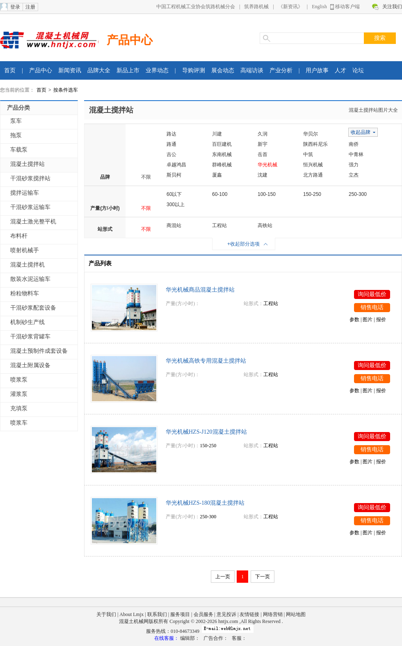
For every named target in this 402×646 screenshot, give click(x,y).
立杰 (354, 175)
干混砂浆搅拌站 (30, 178)
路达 (171, 134)
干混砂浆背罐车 (30, 336)
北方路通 (313, 175)
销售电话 (372, 307)
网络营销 (273, 614)
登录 (15, 7)
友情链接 (249, 614)
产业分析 (281, 70)
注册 (30, 7)
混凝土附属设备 (30, 365)
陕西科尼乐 (315, 144)
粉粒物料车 (24, 293)
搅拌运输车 (24, 193)
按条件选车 (65, 90)
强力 (354, 165)
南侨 (354, 144)
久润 (262, 134)
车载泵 (18, 150)
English (319, 6)
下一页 (262, 576)
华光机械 (267, 165)
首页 (10, 70)
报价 (381, 319)
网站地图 (296, 614)
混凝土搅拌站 (27, 164)
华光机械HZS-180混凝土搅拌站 (205, 503)
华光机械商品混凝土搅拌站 (200, 290)
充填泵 (18, 408)
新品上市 (127, 70)
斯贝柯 (174, 175)
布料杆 (18, 236)
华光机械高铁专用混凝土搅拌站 (206, 361)
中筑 (308, 154)
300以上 (176, 204)
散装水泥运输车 (30, 279)
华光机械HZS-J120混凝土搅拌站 (206, 432)
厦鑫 (217, 175)
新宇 (262, 144)
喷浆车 (18, 423)
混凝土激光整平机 (33, 221)
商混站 (174, 225)
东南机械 (222, 154)
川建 (217, 134)
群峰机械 (222, 165)
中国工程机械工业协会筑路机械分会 (195, 6)
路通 (171, 144)
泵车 (16, 121)
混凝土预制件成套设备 (39, 351)
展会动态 (222, 70)
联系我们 (157, 614)
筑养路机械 (256, 6)
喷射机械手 (24, 250)
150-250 (312, 194)
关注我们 (392, 6)
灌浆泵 (18, 394)
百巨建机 (222, 144)
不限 (146, 177)
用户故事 (317, 70)
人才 (340, 70)
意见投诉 (226, 614)
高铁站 (265, 225)
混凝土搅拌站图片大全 (373, 110)
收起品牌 (360, 132)
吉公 (171, 154)
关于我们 (106, 614)
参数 (354, 319)
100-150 (267, 194)
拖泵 (16, 135)
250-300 (358, 194)
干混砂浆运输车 (30, 207)
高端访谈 (251, 70)
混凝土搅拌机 (27, 265)
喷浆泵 (18, 380)
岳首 (262, 154)
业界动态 (157, 70)
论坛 (358, 70)
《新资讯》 (290, 6)
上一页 (222, 576)
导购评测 (193, 70)
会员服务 (203, 614)
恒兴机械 (313, 165)
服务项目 (180, 614)
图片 (367, 319)
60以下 (174, 194)
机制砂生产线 (27, 322)
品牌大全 (98, 70)
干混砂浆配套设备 (33, 308)
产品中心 (130, 40)
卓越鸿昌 (176, 165)
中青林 (356, 154)
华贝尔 (310, 134)
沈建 (262, 175)
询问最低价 (372, 294)
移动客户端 (347, 6)
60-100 (219, 194)
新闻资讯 (69, 70)
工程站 (219, 225)
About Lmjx (131, 614)
